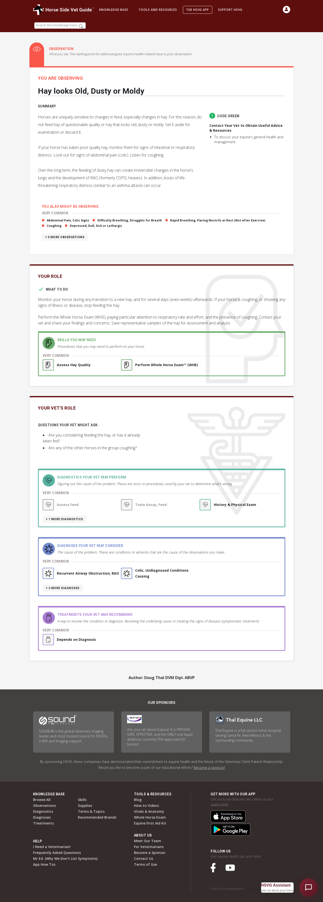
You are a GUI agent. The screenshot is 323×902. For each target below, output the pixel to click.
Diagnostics (43, 811)
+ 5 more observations (65, 237)
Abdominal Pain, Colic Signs (68, 220)
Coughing (54, 226)
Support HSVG (230, 10)
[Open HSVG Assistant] (308, 887)
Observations (44, 805)
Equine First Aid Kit (150, 823)
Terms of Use (145, 864)
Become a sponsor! (209, 767)
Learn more (219, 804)
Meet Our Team (147, 840)
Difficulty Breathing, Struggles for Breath (129, 220)
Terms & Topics (91, 811)
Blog (138, 799)
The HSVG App (197, 10)
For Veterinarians (149, 846)
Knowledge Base (113, 10)
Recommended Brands (97, 817)
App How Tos (44, 864)
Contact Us (143, 858)
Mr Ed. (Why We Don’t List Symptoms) (65, 858)
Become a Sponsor (150, 852)
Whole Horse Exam (150, 817)
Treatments (43, 823)
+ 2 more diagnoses (63, 588)
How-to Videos (146, 805)
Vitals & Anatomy (149, 811)
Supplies (85, 805)
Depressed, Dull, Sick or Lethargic (96, 226)
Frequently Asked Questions (57, 852)
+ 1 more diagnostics (64, 519)
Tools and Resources (158, 10)
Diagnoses (42, 817)
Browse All (41, 799)
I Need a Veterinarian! (52, 846)
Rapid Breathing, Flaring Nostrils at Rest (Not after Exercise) (217, 220)
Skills (82, 799)
